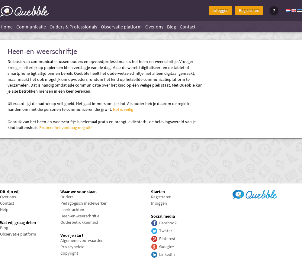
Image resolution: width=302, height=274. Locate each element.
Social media (163, 216)
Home (7, 27)
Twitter (165, 230)
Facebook (168, 223)
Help (4, 209)
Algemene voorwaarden (82, 240)
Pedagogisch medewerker (83, 203)
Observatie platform (121, 27)
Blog (171, 27)
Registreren (249, 10)
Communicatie (31, 27)
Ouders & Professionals (73, 27)
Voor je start (71, 235)
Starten (158, 191)
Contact (187, 27)
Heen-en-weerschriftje (42, 51)
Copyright (69, 253)
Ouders (66, 197)
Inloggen (221, 10)
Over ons (154, 27)
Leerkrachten (72, 209)
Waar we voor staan (78, 191)
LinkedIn (167, 254)
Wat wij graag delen (18, 222)
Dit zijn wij (10, 191)
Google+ (166, 246)
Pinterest (167, 238)
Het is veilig (123, 109)
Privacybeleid (72, 246)
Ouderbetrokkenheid (79, 222)
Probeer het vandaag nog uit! (65, 127)
